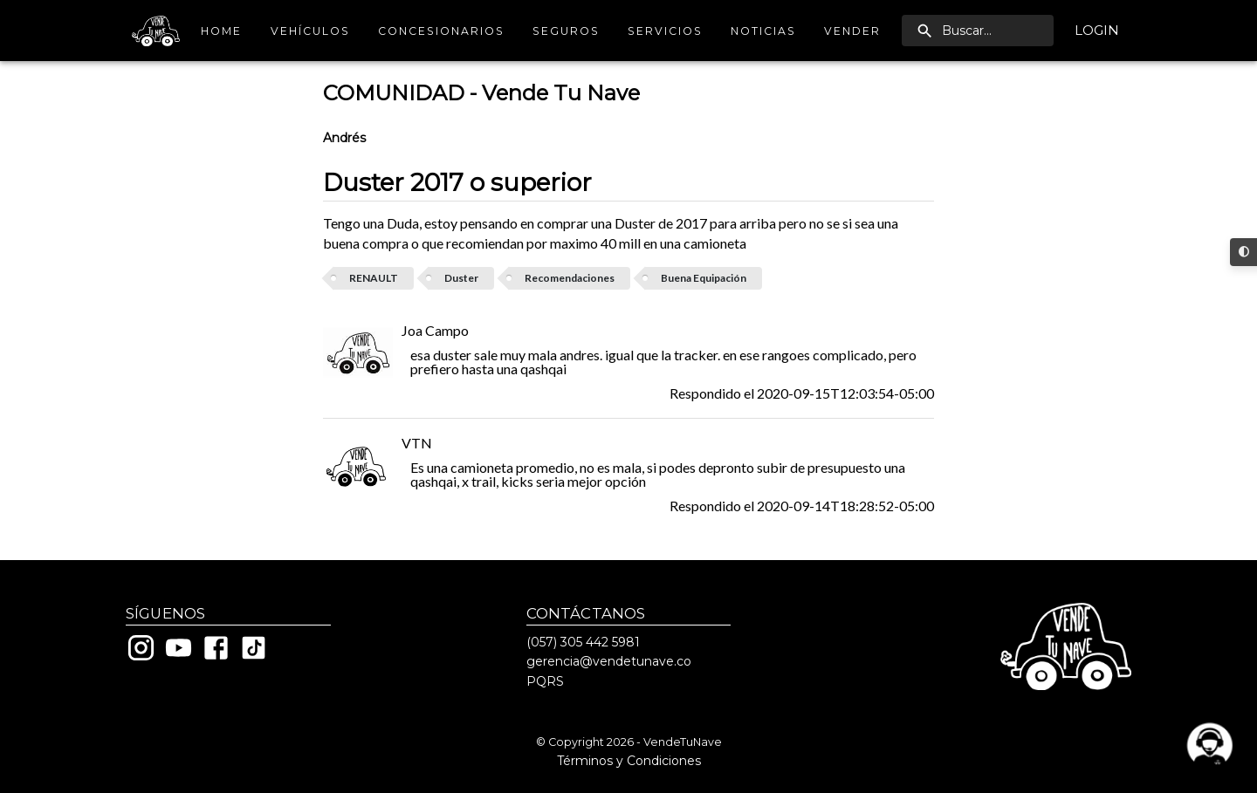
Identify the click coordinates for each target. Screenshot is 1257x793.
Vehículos (310, 31)
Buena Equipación (703, 277)
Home (222, 31)
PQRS (545, 681)
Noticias (763, 31)
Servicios (665, 31)
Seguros (566, 31)
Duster (461, 277)
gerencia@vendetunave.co (608, 661)
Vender (852, 31)
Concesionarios (441, 31)
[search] (978, 30)
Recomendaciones (570, 277)
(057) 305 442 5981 (583, 642)
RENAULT (373, 277)
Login (1097, 30)
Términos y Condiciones (629, 761)
